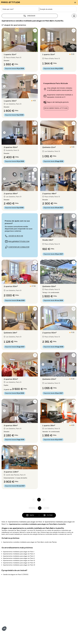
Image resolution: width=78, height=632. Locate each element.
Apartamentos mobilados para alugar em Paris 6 (19, 558)
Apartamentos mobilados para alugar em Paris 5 (19, 556)
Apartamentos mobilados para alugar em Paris (25, 522)
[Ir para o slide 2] (20, 49)
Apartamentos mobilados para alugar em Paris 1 (18, 551)
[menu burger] (75, 2)
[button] (4, 628)
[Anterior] (33, 500)
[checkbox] (35, 30)
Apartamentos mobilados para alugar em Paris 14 (19, 565)
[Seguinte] (43, 500)
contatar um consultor (18, 247)
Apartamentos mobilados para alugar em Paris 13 (19, 563)
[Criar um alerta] (74, 16)
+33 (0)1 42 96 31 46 (15, 236)
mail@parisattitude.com (18, 241)
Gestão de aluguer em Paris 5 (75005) (15, 574)
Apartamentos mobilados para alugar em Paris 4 (19, 554)
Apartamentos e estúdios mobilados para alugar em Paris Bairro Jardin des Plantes (30, 542)
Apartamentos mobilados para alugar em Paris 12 (19, 560)
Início (3, 522)
